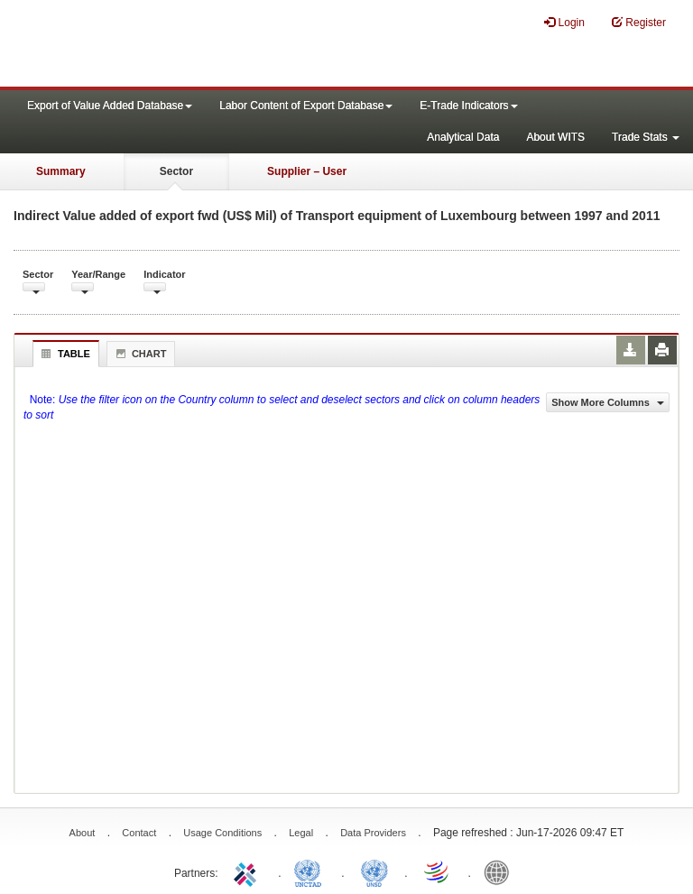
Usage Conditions (222, 832)
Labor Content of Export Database (306, 105)
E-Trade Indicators (468, 105)
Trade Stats (645, 137)
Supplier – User (306, 171)
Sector (176, 171)
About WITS (555, 137)
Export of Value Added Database (109, 105)
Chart (139, 354)
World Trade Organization (438, 871)
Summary (61, 171)
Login (564, 22)
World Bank (501, 871)
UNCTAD (311, 871)
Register (639, 22)
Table (63, 354)
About (82, 832)
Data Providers (373, 832)
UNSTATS (374, 871)
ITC (248, 871)
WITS (180, 45)
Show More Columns (607, 402)
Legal (301, 832)
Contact (139, 832)
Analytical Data (463, 137)
